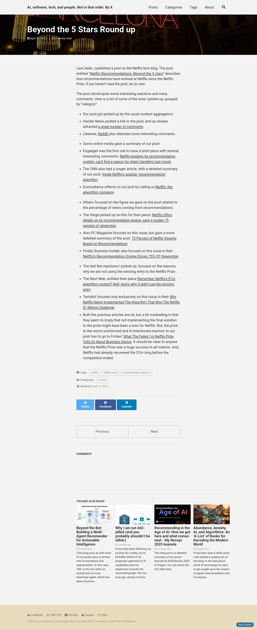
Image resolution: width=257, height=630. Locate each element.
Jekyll (111, 620)
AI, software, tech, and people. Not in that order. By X (69, 7)
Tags (193, 7)
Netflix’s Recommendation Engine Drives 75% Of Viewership (130, 259)
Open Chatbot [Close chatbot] (245, 624)
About (208, 7)
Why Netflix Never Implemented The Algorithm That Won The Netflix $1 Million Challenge (130, 304)
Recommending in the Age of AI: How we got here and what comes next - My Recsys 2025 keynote (172, 535)
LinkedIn (35, 614)
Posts (152, 7)
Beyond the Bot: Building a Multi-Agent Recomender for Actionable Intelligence (92, 535)
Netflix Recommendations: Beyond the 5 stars (127, 74)
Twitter (54, 614)
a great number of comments (121, 129)
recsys (102, 382)
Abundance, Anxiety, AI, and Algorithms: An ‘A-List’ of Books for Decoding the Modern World (211, 535)
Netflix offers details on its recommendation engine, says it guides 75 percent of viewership (128, 222)
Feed (104, 614)
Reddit (104, 136)
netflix (95, 375)
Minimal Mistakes (127, 620)
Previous (102, 431)
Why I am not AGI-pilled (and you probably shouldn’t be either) (132, 533)
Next (154, 431)
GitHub (72, 614)
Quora (88, 614)
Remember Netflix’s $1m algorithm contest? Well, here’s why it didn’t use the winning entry (130, 286)
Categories (173, 7)
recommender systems (136, 375)
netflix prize (111, 375)
